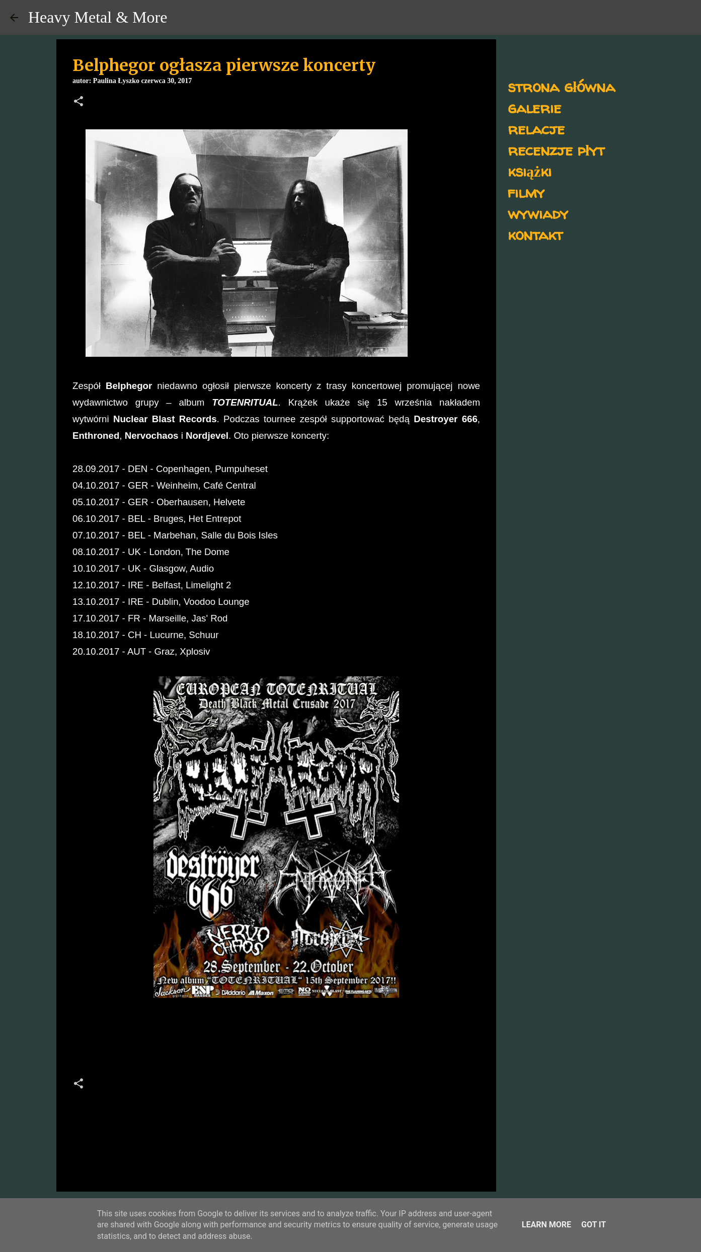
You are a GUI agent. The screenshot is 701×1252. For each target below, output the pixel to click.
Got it (593, 1224)
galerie (534, 107)
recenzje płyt (556, 149)
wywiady (538, 213)
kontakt (535, 234)
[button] (78, 102)
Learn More (546, 1224)
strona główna (561, 86)
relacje (536, 128)
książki (530, 171)
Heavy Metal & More (97, 17)
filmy (526, 192)
